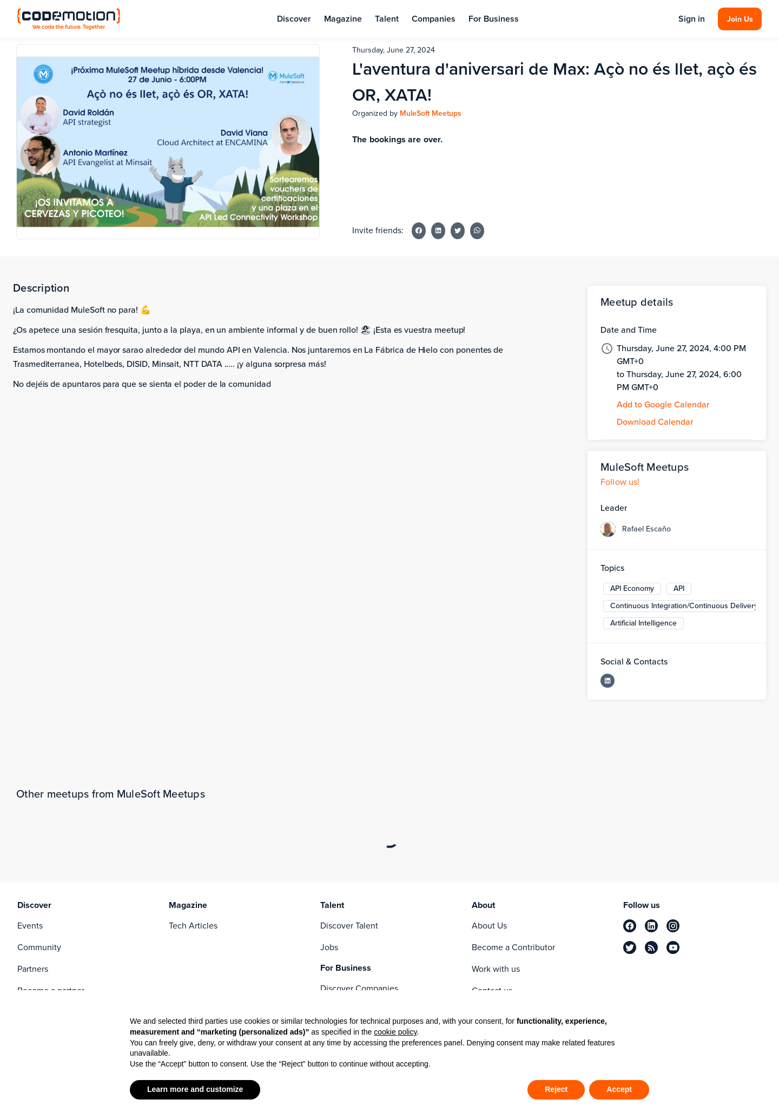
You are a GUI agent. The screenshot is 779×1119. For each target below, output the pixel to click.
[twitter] (629, 947)
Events (30, 925)
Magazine (343, 18)
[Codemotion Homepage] (68, 18)
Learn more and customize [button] (195, 1089)
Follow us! (620, 482)
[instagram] (672, 925)
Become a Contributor (513, 947)
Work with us (496, 969)
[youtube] (672, 947)
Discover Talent (349, 925)
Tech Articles (193, 925)
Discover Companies (359, 988)
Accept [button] (619, 1089)
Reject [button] (556, 1089)
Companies (433, 18)
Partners (32, 969)
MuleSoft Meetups (430, 113)
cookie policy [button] (395, 1032)
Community (39, 947)
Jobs (329, 947)
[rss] (651, 947)
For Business (493, 18)
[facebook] (629, 925)
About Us (489, 925)
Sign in (691, 19)
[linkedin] (651, 925)
